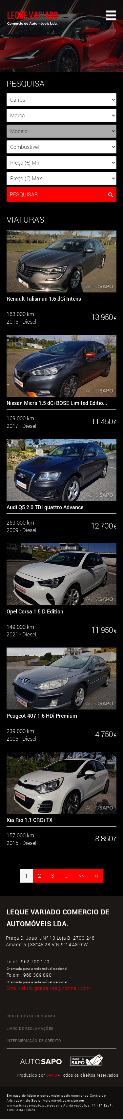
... (67, 875)
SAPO (51, 1075)
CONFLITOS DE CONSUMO (31, 1016)
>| (96, 875)
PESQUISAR (61, 194)
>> (81, 875)
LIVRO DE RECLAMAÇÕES (30, 1028)
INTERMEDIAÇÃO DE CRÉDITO (34, 1040)
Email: (48, 988)
